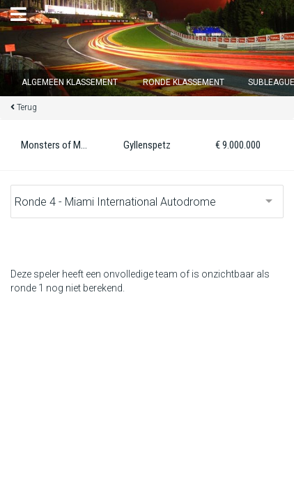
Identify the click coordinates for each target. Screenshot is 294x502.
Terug (27, 107)
